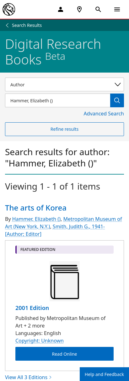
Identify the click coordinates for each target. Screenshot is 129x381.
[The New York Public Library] (9, 9)
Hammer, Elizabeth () (36, 219)
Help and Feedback (104, 374)
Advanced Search (104, 113)
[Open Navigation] (117, 9)
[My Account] (60, 9)
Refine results (64, 129)
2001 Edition (32, 308)
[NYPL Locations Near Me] (79, 9)
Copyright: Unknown (39, 340)
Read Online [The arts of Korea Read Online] (64, 354)
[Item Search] (57, 100)
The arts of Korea (36, 207)
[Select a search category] (64, 84)
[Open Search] (98, 9)
